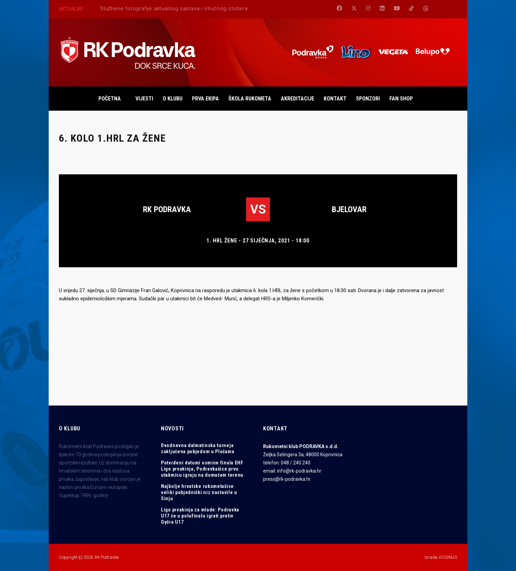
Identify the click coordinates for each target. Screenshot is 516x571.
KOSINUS (448, 557)
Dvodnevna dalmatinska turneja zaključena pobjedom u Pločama (197, 448)
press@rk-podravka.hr (287, 479)
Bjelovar (349, 209)
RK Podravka (167, 209)
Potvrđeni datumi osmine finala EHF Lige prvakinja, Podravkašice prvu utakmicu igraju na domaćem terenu (202, 469)
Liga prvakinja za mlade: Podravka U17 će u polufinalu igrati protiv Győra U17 (200, 516)
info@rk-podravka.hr (299, 471)
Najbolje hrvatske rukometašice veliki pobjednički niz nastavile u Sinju (199, 492)
